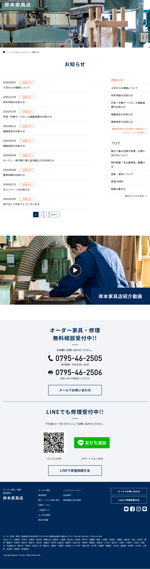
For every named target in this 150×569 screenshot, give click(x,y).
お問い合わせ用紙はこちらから (75, 378)
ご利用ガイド (44, 510)
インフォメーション (72, 490)
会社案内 (67, 495)
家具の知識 (43, 519)
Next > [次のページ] (54, 214)
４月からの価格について (124, 88)
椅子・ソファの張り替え (49, 500)
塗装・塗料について (122, 174)
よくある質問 (44, 514)
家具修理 (42, 495)
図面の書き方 (118, 189)
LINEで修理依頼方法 (75, 470)
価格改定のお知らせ (122, 114)
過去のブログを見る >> (136, 195)
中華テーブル (44, 505)
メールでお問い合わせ (75, 390)
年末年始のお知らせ (122, 95)
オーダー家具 (44, 490)
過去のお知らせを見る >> (124, 128)
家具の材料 (117, 181)
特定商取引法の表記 (72, 500)
